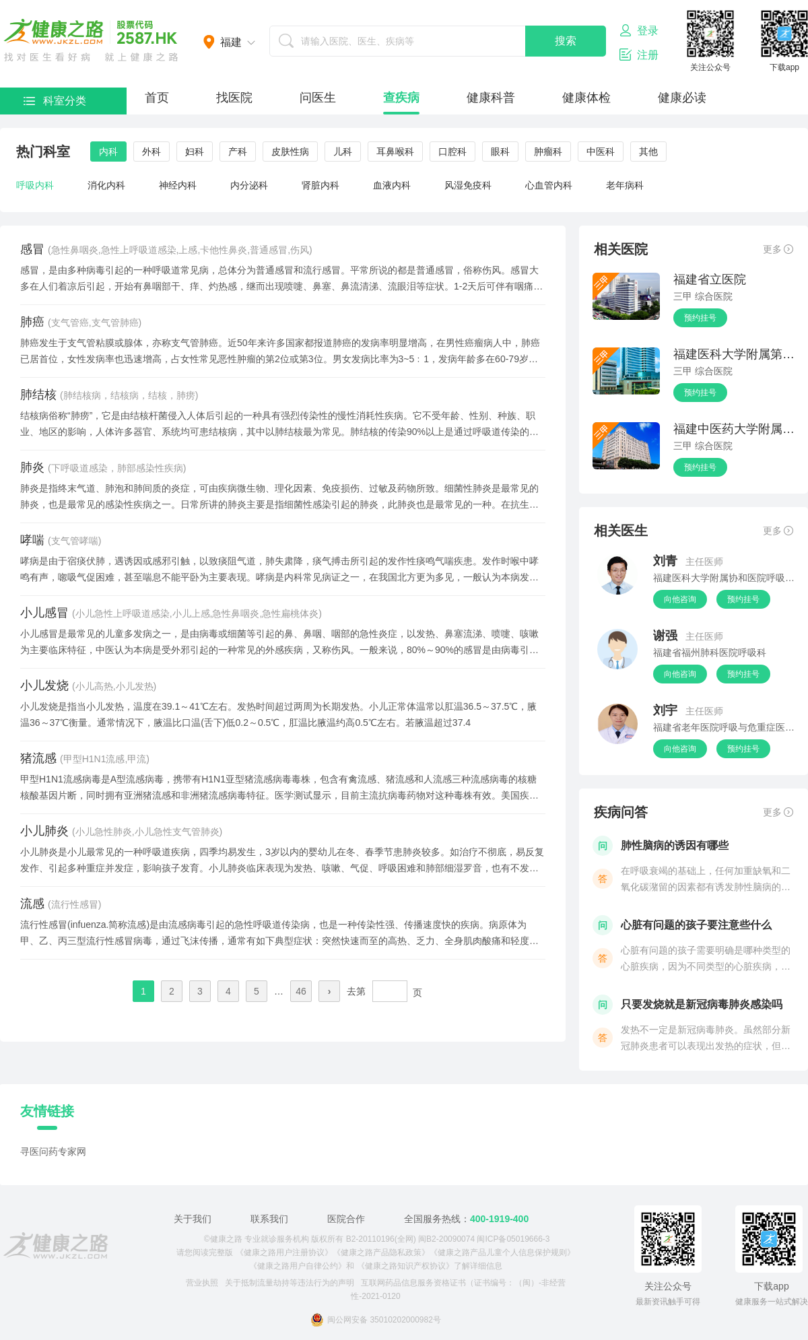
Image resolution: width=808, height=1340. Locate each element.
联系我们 (269, 1218)
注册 (639, 54)
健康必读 (682, 97)
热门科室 (43, 151)
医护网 (91, 40)
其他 (648, 151)
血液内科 (392, 185)
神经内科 (178, 185)
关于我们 (192, 1218)
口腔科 (452, 151)
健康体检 (586, 97)
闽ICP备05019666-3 (513, 1239)
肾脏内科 (320, 185)
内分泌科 (249, 185)
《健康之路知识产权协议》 (405, 1266)
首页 (157, 97)
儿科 (342, 151)
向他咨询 (680, 599)
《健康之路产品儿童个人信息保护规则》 (502, 1252)
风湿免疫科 (468, 185)
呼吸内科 (35, 185)
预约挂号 (700, 318)
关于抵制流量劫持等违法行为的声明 (289, 1282)
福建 (231, 42)
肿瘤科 (548, 151)
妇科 (194, 151)
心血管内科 (548, 185)
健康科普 (491, 97)
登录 (639, 30)
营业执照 (202, 1282)
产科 (237, 151)
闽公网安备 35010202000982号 (375, 1320)
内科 (108, 151)
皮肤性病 (290, 151)
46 (301, 991)
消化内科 (106, 185)
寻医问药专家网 (53, 1151)
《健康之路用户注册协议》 (284, 1252)
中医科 (600, 151)
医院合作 (346, 1218)
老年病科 (625, 185)
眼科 (500, 151)
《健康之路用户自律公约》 (297, 1266)
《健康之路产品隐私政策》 (381, 1252)
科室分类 (55, 100)
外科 (151, 151)
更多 (778, 249)
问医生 (318, 97)
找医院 (234, 97)
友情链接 (47, 1111)
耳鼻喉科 (395, 151)
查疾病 (401, 97)
